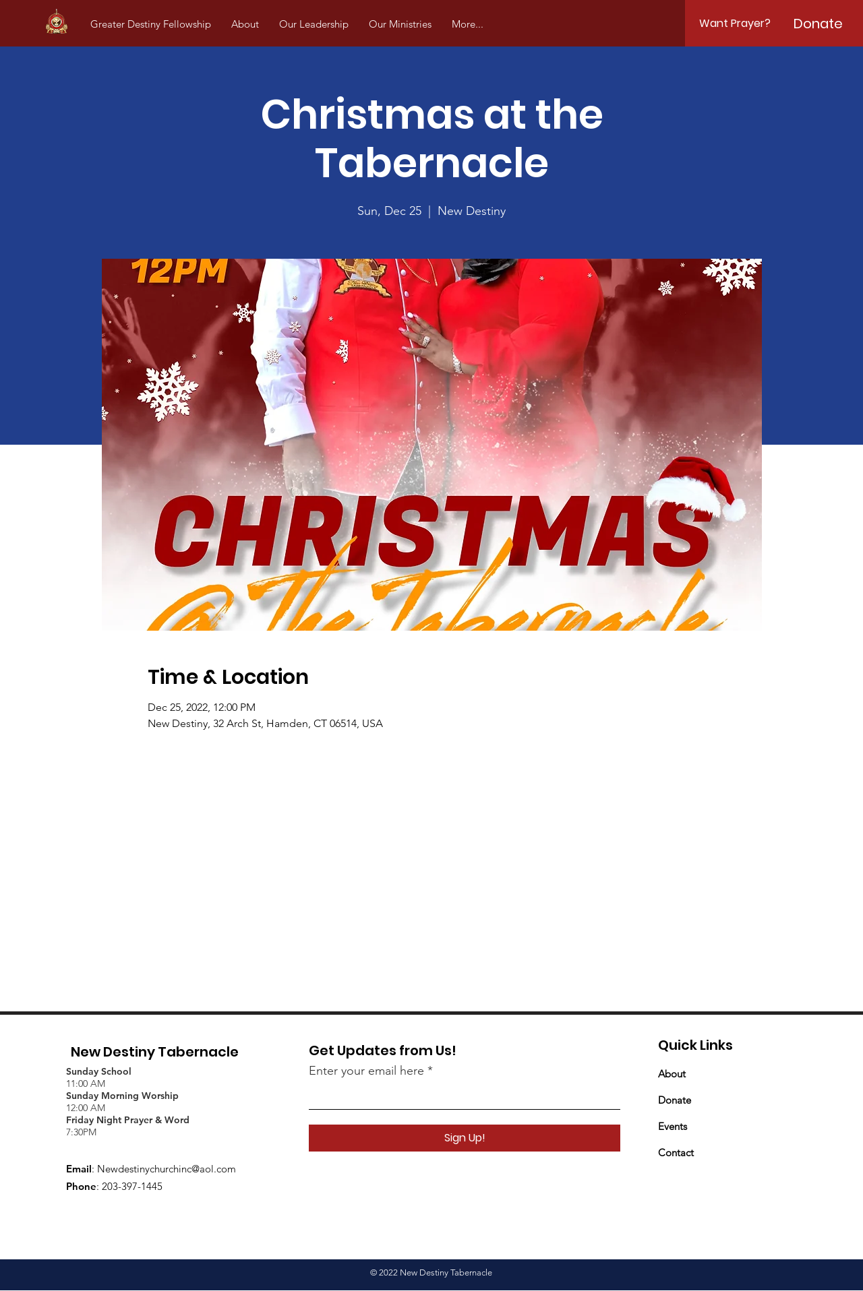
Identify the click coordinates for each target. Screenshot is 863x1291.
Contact (676, 1152)
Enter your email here (366, 1071)
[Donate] (818, 23)
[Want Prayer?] (735, 23)
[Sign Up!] (464, 1138)
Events (672, 1126)
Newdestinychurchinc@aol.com (166, 1168)
